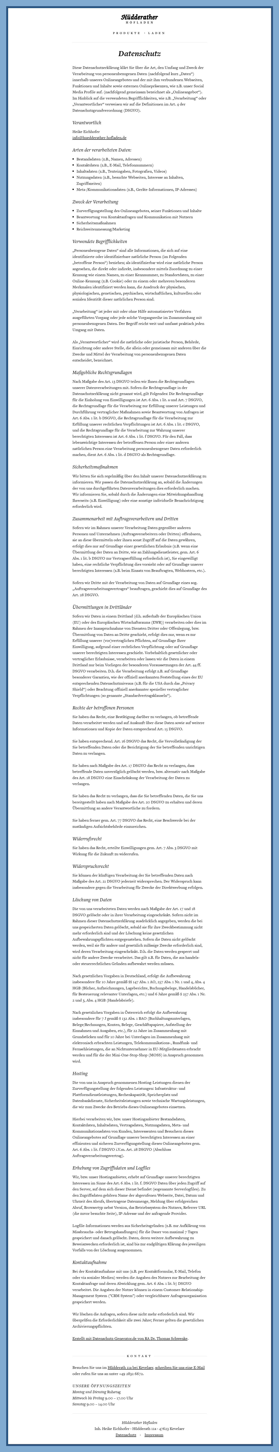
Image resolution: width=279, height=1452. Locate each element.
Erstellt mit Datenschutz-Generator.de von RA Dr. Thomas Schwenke (130, 1338)
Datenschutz (126, 1434)
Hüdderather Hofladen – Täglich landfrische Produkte (139, 19)
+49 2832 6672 (131, 1373)
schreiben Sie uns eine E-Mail (180, 1367)
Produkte (127, 33)
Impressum (154, 1434)
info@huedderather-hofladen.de (99, 137)
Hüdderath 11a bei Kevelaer (130, 1367)
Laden (157, 33)
